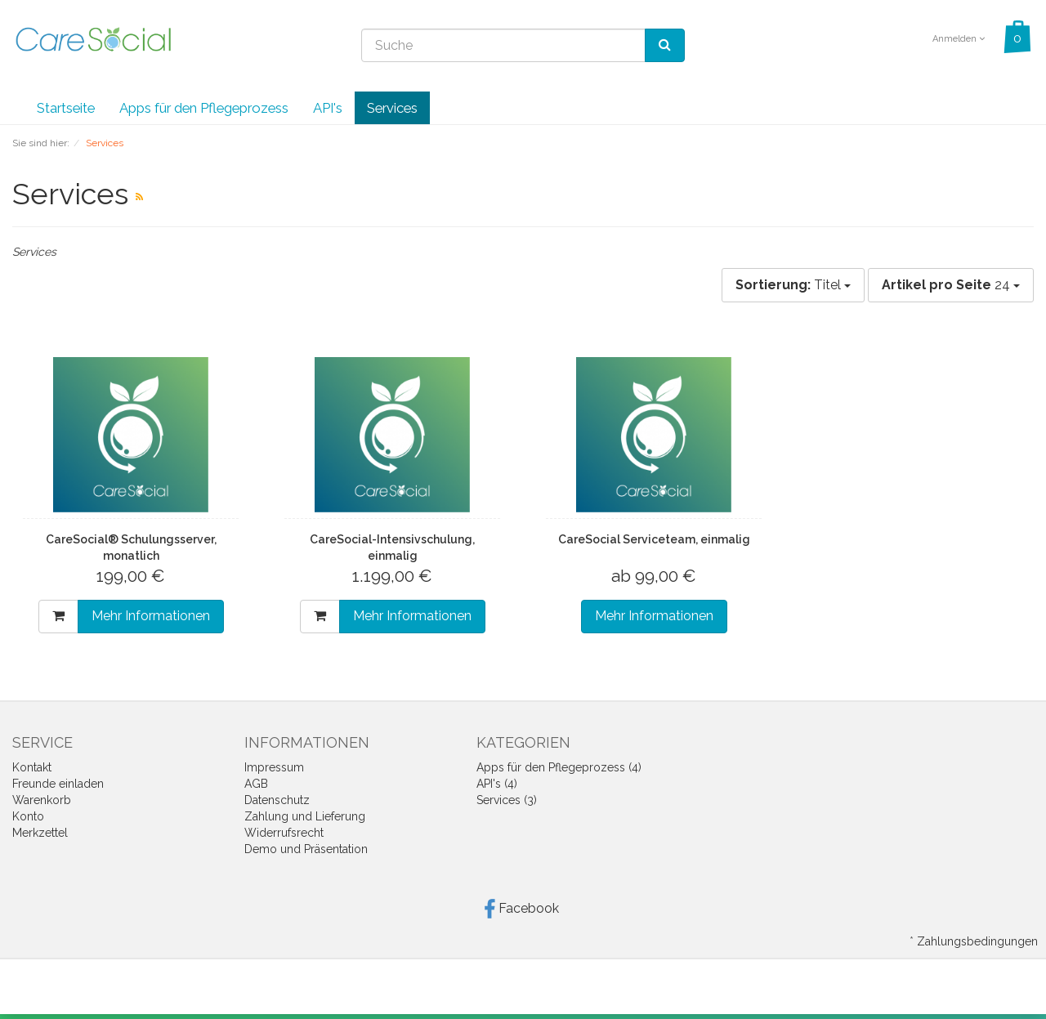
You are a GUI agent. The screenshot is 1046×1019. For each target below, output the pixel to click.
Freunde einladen (58, 783)
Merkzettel (40, 832)
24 (951, 285)
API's (327, 108)
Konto (28, 816)
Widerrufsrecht (284, 832)
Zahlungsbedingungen (977, 941)
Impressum (274, 767)
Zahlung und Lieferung (304, 816)
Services (392, 108)
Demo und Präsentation (306, 849)
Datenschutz (277, 800)
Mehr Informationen (151, 615)
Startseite (66, 108)
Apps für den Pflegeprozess (203, 108)
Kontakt (31, 767)
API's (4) (496, 783)
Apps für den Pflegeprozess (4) (558, 767)
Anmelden (958, 39)
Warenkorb (41, 800)
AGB (256, 783)
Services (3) (506, 800)
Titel (793, 285)
